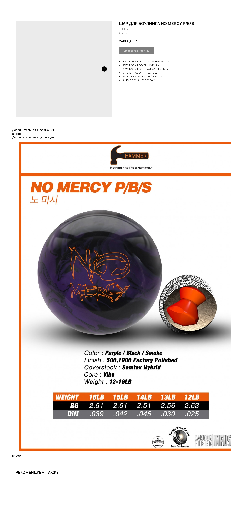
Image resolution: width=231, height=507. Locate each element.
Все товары (13, 5)
